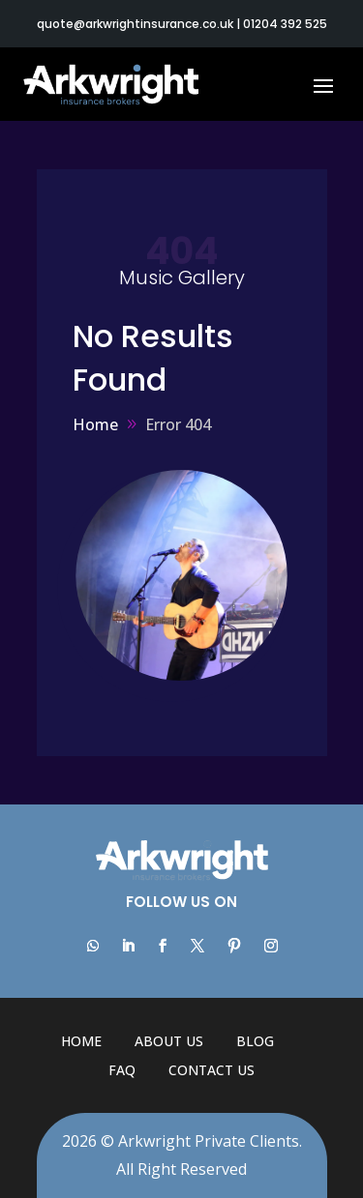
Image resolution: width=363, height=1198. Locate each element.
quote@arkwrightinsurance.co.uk (135, 23)
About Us (169, 1041)
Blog (255, 1041)
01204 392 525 (285, 23)
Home (81, 1041)
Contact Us (211, 1070)
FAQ (122, 1070)
